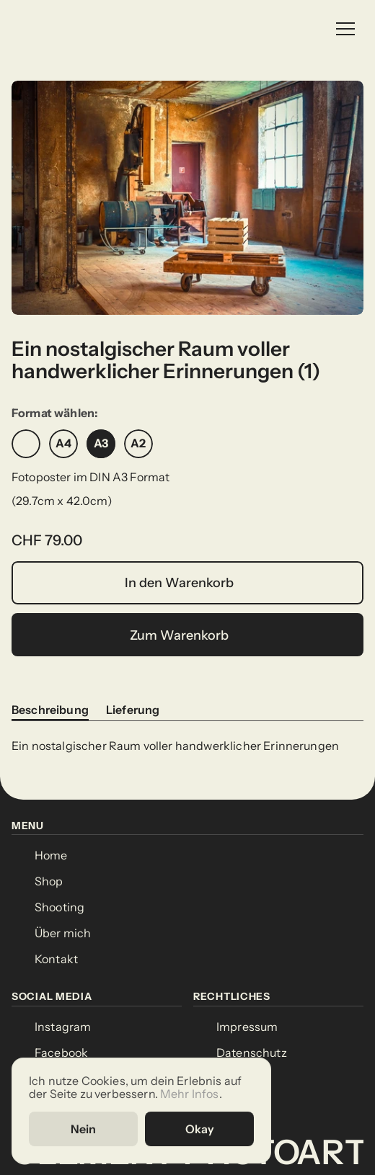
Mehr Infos (189, 1093)
